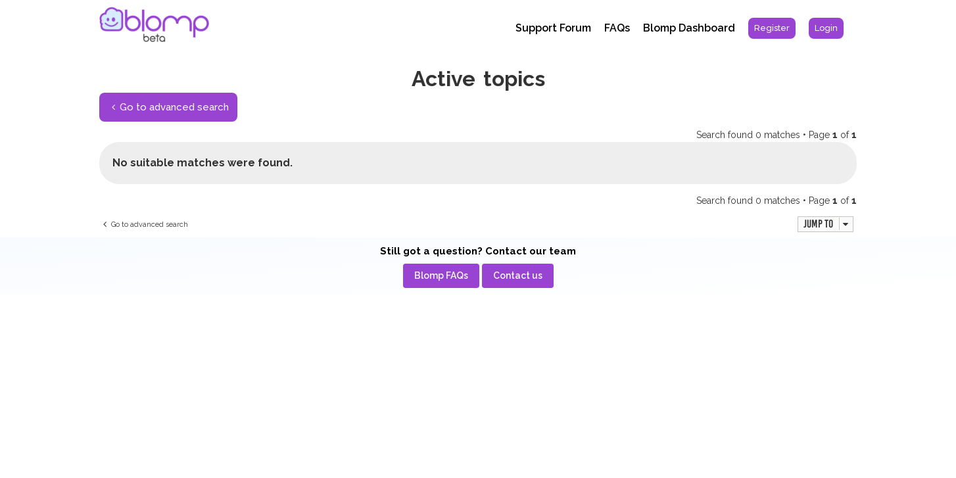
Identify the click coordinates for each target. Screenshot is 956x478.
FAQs (617, 28)
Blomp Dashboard (689, 28)
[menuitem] (772, 28)
